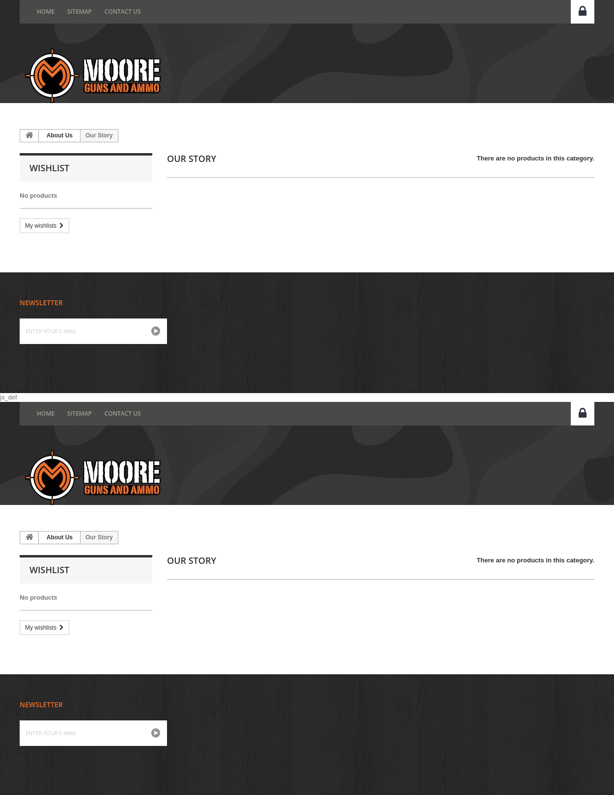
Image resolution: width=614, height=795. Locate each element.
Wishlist (49, 168)
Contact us (123, 11)
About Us (60, 135)
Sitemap (79, 11)
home (46, 11)
